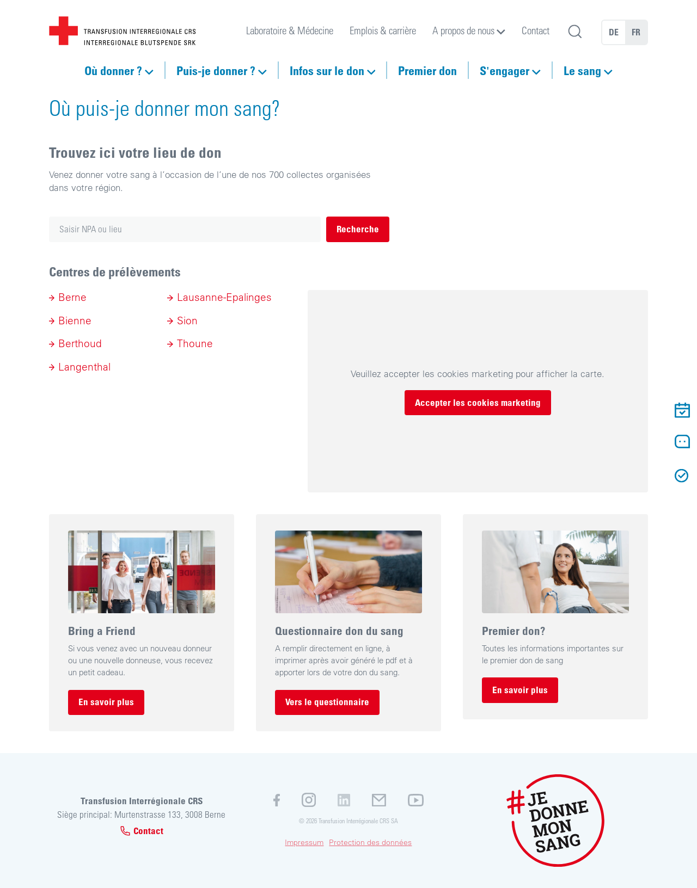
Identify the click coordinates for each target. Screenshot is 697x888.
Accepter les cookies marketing (478, 402)
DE (614, 32)
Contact (535, 30)
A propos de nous (463, 30)
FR (636, 32)
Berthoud (80, 343)
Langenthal (84, 366)
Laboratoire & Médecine (289, 30)
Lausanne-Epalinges (224, 297)
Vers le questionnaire (327, 701)
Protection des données (370, 842)
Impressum (304, 842)
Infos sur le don (327, 70)
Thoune (195, 343)
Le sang (582, 70)
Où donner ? (113, 70)
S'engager (504, 70)
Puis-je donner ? (215, 70)
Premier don (427, 70)
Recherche (358, 229)
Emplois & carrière (383, 30)
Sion (187, 320)
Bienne (74, 320)
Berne (72, 297)
